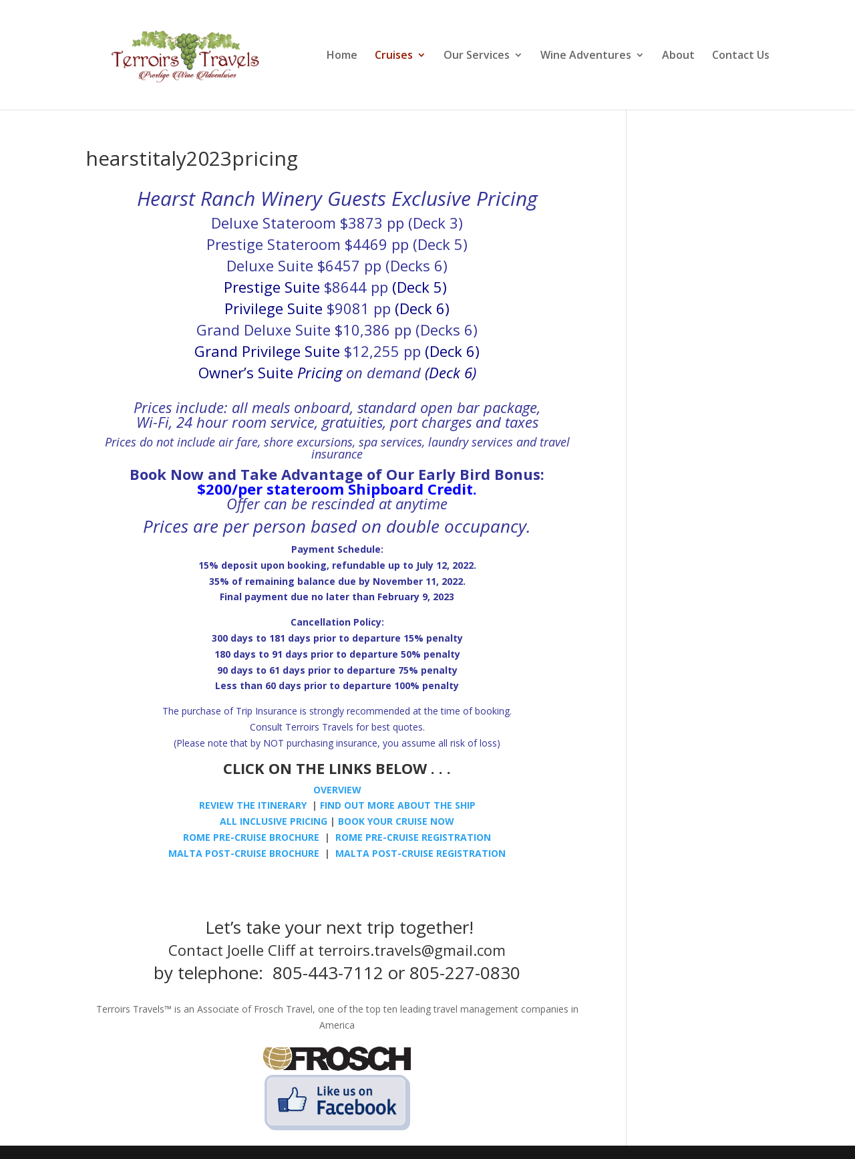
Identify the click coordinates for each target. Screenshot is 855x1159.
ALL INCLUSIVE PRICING (273, 821)
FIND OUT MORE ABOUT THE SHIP (398, 805)
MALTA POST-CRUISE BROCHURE (243, 853)
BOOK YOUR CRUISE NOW (396, 821)
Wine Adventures (585, 56)
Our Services (477, 56)
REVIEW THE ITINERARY (253, 805)
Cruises (394, 56)
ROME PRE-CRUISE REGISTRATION (413, 837)
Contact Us (741, 56)
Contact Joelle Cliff (231, 950)
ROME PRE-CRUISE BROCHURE (251, 837)
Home (342, 56)
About (678, 56)
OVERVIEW (337, 789)
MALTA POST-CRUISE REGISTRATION (419, 853)
